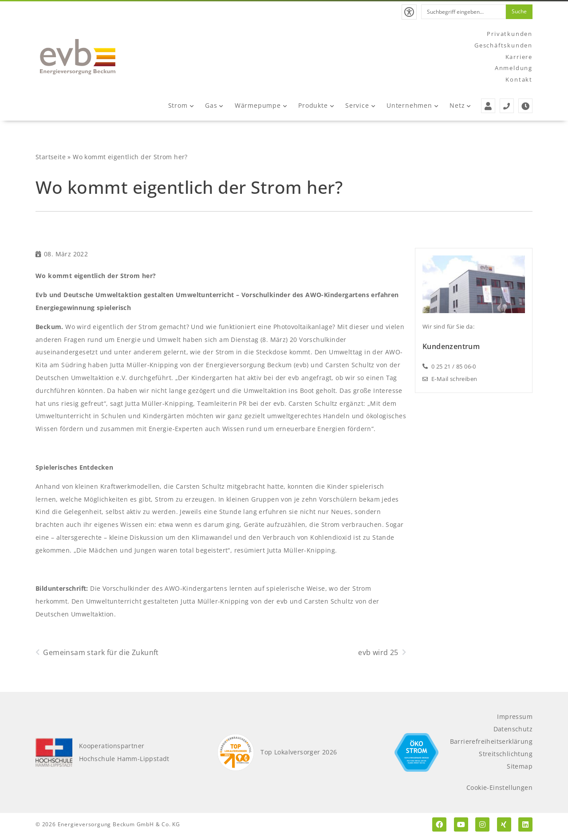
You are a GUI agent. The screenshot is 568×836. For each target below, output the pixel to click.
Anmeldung (513, 68)
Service (360, 105)
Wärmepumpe (261, 105)
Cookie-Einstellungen (499, 787)
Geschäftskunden (503, 45)
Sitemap (519, 766)
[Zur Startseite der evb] (77, 57)
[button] (409, 12)
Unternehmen (412, 105)
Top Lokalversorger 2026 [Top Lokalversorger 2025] (298, 752)
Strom (181, 105)
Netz (460, 105)
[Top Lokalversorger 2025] (235, 752)
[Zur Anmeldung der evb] (488, 106)
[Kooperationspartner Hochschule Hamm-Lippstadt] (54, 752)
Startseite (51, 157)
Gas (214, 105)
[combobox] (463, 11)
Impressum (514, 716)
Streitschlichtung (505, 754)
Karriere (518, 57)
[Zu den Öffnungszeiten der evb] (525, 106)
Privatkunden (509, 34)
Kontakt (518, 79)
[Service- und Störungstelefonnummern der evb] (506, 106)
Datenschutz (512, 729)
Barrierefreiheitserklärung (491, 741)
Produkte (316, 105)
